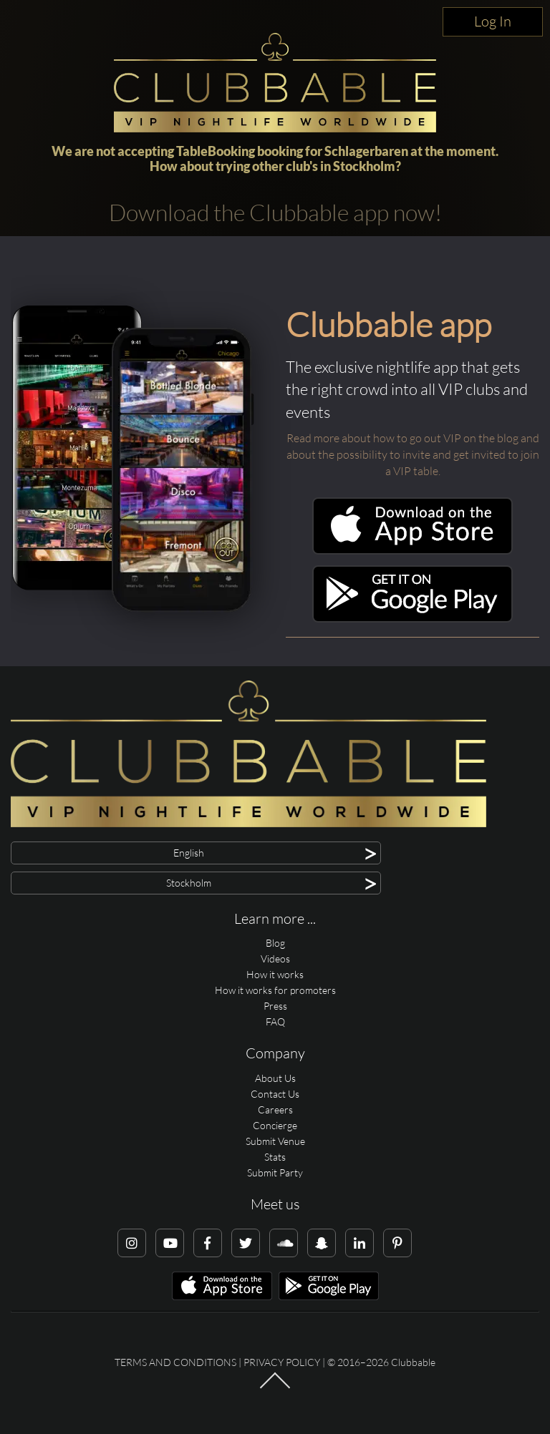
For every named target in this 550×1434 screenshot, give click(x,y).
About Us (275, 1078)
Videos (275, 958)
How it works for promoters (275, 990)
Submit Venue (275, 1141)
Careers (275, 1109)
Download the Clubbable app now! (275, 212)
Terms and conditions (175, 1362)
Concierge (275, 1125)
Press (275, 1006)
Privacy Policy (281, 1362)
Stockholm (364, 166)
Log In (492, 21)
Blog (275, 943)
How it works (275, 974)
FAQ (275, 1021)
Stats (275, 1157)
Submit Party (275, 1172)
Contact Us (275, 1094)
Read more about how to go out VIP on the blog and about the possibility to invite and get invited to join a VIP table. (412, 454)
